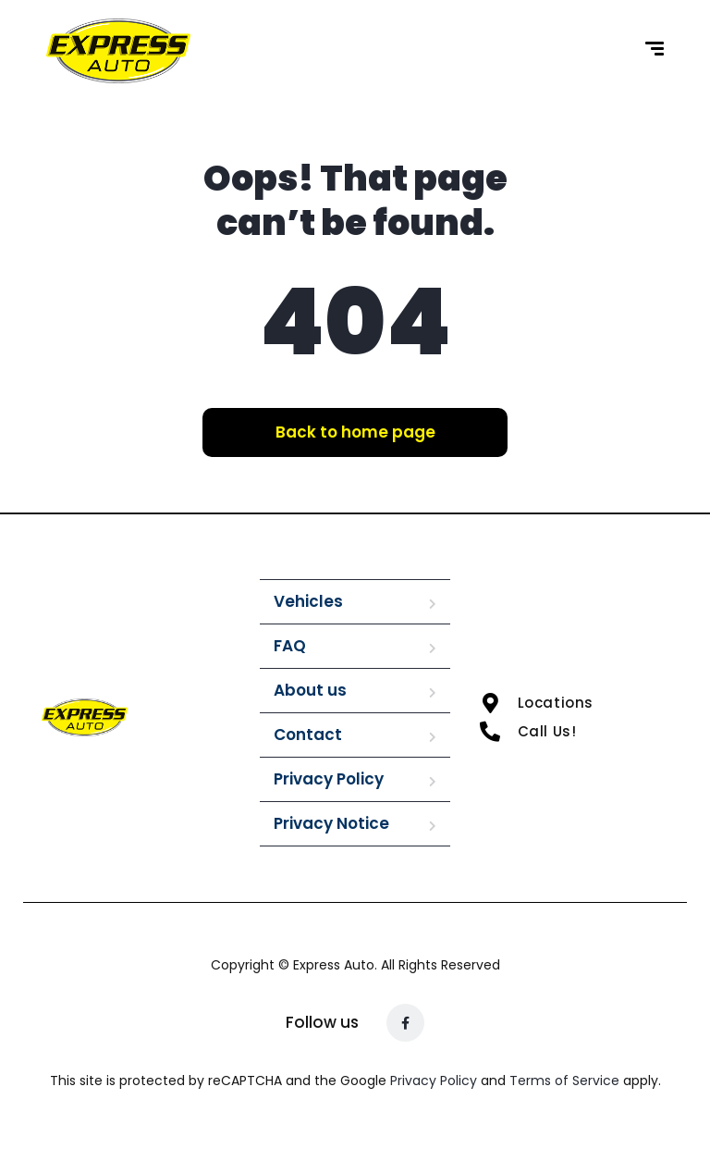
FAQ (290, 646)
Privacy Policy (329, 779)
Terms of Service (566, 1080)
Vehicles (308, 601)
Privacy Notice (331, 823)
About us (310, 690)
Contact (308, 734)
